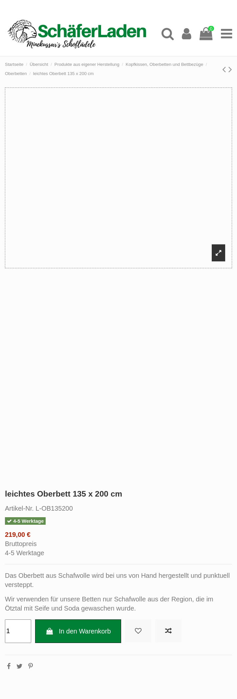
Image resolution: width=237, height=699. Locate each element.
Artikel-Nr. (19, 508)
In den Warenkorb (78, 631)
